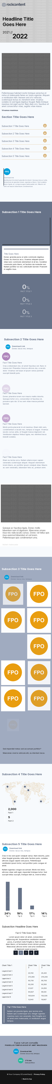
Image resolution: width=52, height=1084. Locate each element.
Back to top (27, 1079)
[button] (4, 942)
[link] (26, 178)
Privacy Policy (39, 1074)
